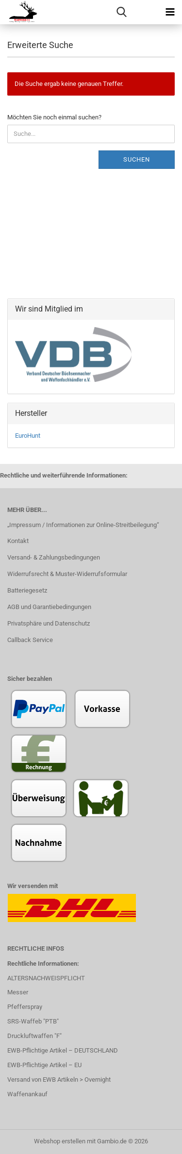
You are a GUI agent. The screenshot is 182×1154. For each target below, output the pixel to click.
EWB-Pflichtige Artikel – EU (44, 1065)
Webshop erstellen (59, 1141)
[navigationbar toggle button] (170, 12)
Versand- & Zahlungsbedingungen (53, 557)
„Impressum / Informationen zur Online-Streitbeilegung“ (83, 524)
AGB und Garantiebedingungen (49, 606)
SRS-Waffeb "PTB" (33, 1021)
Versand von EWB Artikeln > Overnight (59, 1079)
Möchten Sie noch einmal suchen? (54, 117)
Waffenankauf (27, 1094)
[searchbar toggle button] (121, 12)
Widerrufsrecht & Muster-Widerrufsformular (67, 573)
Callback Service (30, 639)
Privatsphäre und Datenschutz (48, 623)
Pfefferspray (24, 1006)
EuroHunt (27, 435)
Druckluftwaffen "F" (34, 1035)
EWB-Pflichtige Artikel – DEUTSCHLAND (62, 1050)
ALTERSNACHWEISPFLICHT (46, 978)
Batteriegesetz (27, 590)
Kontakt (18, 540)
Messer (17, 992)
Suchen (136, 159)
